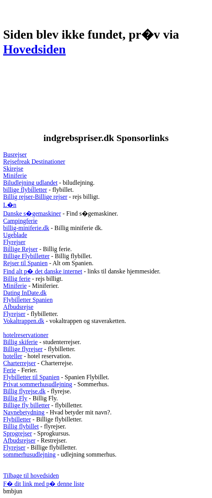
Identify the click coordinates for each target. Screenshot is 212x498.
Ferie (9, 370)
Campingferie (20, 221)
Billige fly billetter (26, 405)
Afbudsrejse (18, 306)
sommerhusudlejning (29, 454)
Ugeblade (15, 235)
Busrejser (15, 154)
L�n (9, 205)
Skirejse (13, 168)
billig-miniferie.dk (26, 228)
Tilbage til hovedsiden (31, 475)
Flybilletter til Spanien (31, 377)
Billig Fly (15, 398)
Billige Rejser (20, 249)
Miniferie (15, 175)
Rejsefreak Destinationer (34, 161)
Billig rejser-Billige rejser (35, 196)
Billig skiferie (20, 342)
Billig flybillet (21, 426)
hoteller (12, 356)
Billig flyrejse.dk (24, 391)
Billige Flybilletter (26, 256)
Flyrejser (14, 242)
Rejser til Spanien (25, 263)
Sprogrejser (17, 433)
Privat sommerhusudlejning (37, 384)
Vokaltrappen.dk (23, 321)
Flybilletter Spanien (28, 299)
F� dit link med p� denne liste (43, 483)
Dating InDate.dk (25, 292)
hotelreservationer (26, 335)
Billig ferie (17, 278)
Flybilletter (17, 419)
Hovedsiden (34, 49)
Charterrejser (19, 363)
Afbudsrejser (19, 440)
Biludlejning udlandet (30, 182)
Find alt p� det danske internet (42, 271)
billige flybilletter (25, 189)
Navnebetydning (24, 412)
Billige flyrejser (23, 349)
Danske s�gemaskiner (32, 213)
